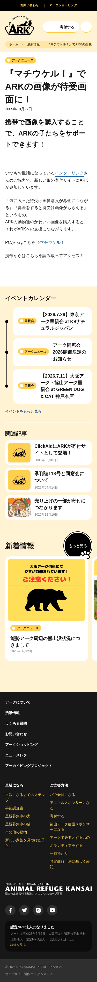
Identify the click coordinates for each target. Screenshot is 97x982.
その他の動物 (16, 832)
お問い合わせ (16, 734)
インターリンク (69, 173)
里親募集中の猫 (18, 824)
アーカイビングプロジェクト (28, 766)
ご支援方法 (59, 785)
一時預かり (59, 853)
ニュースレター (18, 755)
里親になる (14, 785)
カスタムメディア (43, 974)
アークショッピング (21, 745)
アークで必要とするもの (70, 837)
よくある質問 (16, 723)
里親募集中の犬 (18, 816)
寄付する (57, 816)
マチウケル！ (52, 242)
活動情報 (12, 713)
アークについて (18, 702)
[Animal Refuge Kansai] (19, 25)
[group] (46, 608)
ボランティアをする (66, 845)
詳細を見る (18, 945)
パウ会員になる (62, 795)
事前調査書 (14, 808)
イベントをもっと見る (23, 411)
